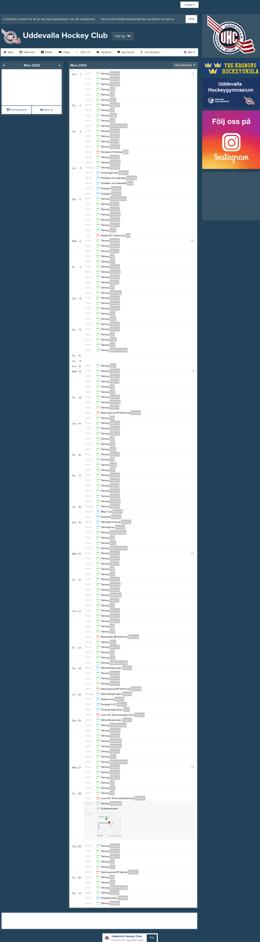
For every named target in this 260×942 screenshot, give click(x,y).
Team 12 (114, 146)
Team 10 (114, 105)
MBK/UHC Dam (118, 126)
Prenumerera (16, 110)
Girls (112, 100)
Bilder (47, 52)
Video (64, 52)
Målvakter (115, 292)
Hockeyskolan (118, 198)
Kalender (27, 52)
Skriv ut (46, 110)
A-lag (113, 115)
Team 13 (114, 79)
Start (8, 52)
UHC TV (83, 52)
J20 (112, 89)
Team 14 (114, 73)
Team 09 (115, 162)
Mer (189, 52)
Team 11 (114, 141)
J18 (112, 94)
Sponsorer (126, 52)
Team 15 (114, 84)
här (98, 19)
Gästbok (104, 52)
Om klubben (150, 52)
